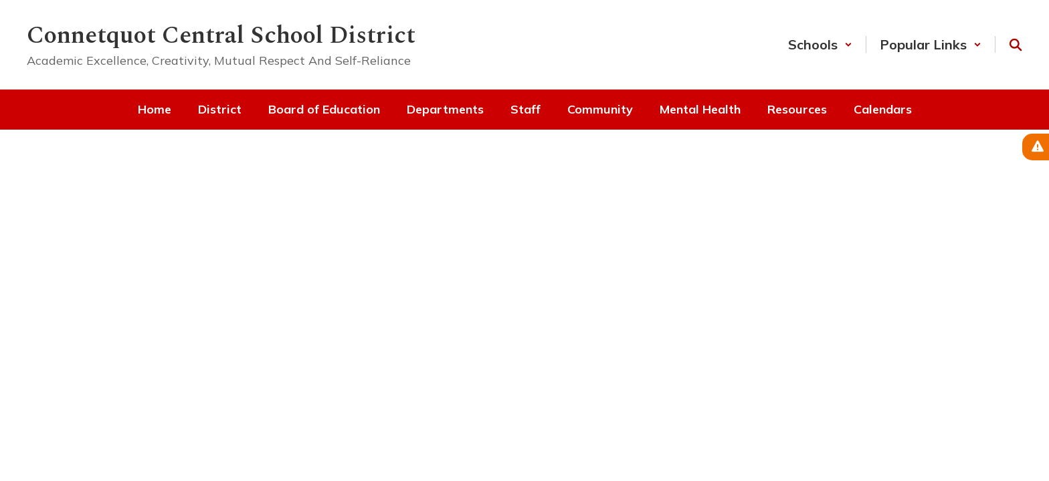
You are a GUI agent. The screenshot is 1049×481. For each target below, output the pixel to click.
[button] (820, 44)
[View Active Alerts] (1035, 147)
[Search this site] (1015, 44)
